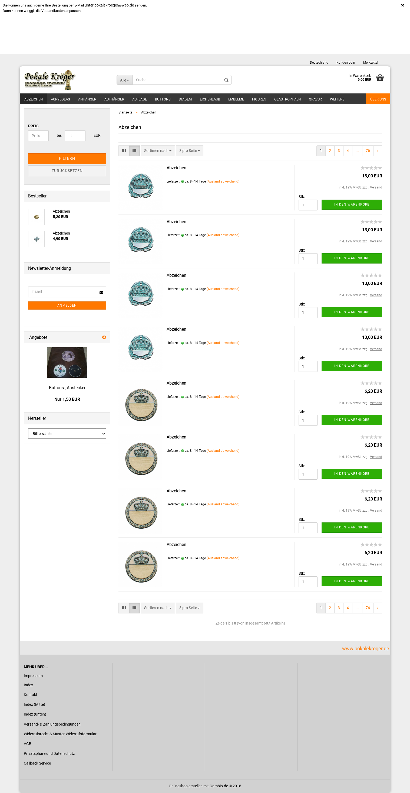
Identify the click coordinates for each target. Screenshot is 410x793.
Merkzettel (370, 62)
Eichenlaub (210, 99)
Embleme (236, 99)
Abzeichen (33, 99)
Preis (33, 126)
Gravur (315, 99)
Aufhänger (114, 99)
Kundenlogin (345, 62)
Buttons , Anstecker (67, 387)
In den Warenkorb (351, 204)
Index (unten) (35, 714)
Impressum (33, 676)
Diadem (185, 99)
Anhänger (87, 99)
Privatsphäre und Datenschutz (49, 753)
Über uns (378, 99)
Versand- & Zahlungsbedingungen (52, 724)
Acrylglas (60, 99)
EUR (96, 135)
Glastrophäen (287, 99)
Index (28, 685)
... (357, 150)
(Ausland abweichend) (223, 181)
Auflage (139, 99)
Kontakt (30, 695)
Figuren (259, 99)
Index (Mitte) (34, 704)
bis (59, 135)
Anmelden (67, 305)
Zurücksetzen (67, 170)
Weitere (337, 99)
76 (368, 150)
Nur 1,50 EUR (67, 399)
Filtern (67, 158)
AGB (27, 744)
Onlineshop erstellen (186, 786)
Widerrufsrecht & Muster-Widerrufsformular (60, 734)
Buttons (163, 99)
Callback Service (37, 763)
